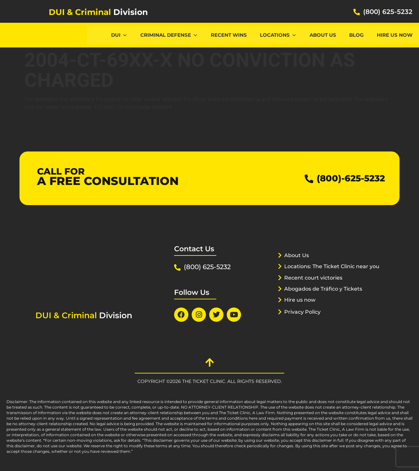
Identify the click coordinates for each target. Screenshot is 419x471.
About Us (323, 35)
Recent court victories (315, 285)
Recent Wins (229, 35)
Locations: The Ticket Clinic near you (328, 274)
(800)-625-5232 (347, 178)
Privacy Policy (304, 320)
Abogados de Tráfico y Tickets (326, 297)
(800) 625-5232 (388, 12)
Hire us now (395, 35)
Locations (278, 35)
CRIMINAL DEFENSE (169, 35)
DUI (119, 35)
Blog (356, 35)
